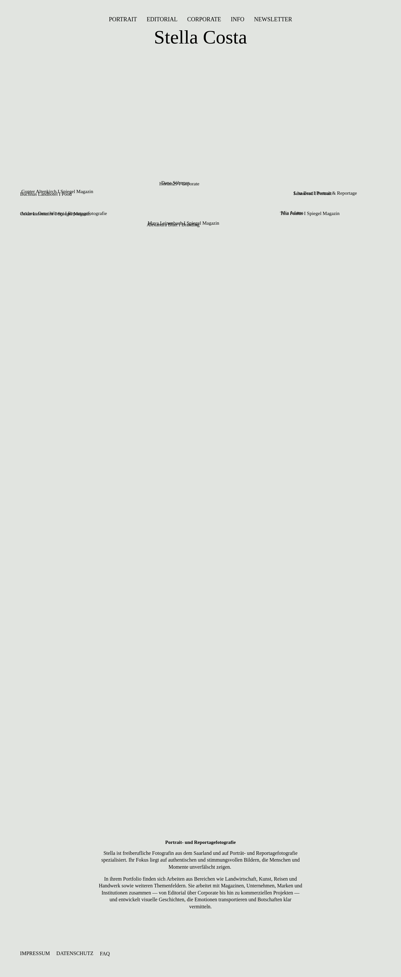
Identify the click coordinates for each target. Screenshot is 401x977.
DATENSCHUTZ (75, 953)
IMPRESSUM (35, 953)
